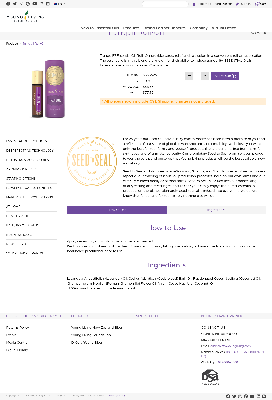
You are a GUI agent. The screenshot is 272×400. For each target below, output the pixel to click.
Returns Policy (17, 327)
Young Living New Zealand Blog (96, 327)
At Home (13, 206)
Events (11, 335)
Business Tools (19, 234)
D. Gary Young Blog (86, 342)
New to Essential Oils (126, 16)
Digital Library (17, 350)
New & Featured (20, 244)
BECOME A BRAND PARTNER (221, 316)
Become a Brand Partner (213, 4)
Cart (260, 3)
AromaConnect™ (21, 169)
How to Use (117, 210)
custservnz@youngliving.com (230, 346)
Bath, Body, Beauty (22, 225)
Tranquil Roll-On (34, 43)
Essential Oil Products (26, 141)
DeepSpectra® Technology (29, 150)
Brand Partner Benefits (192, 16)
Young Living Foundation (91, 335)
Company (226, 16)
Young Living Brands (24, 253)
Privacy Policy (117, 395)
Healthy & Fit (17, 216)
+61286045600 (227, 362)
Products (158, 16)
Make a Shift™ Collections (29, 197)
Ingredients (216, 210)
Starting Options (21, 178)
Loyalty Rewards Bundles (29, 188)
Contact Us (80, 316)
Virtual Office (251, 16)
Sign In (243, 4)
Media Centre (16, 342)
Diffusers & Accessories (27, 160)
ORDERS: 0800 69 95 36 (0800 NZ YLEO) (34, 316)
